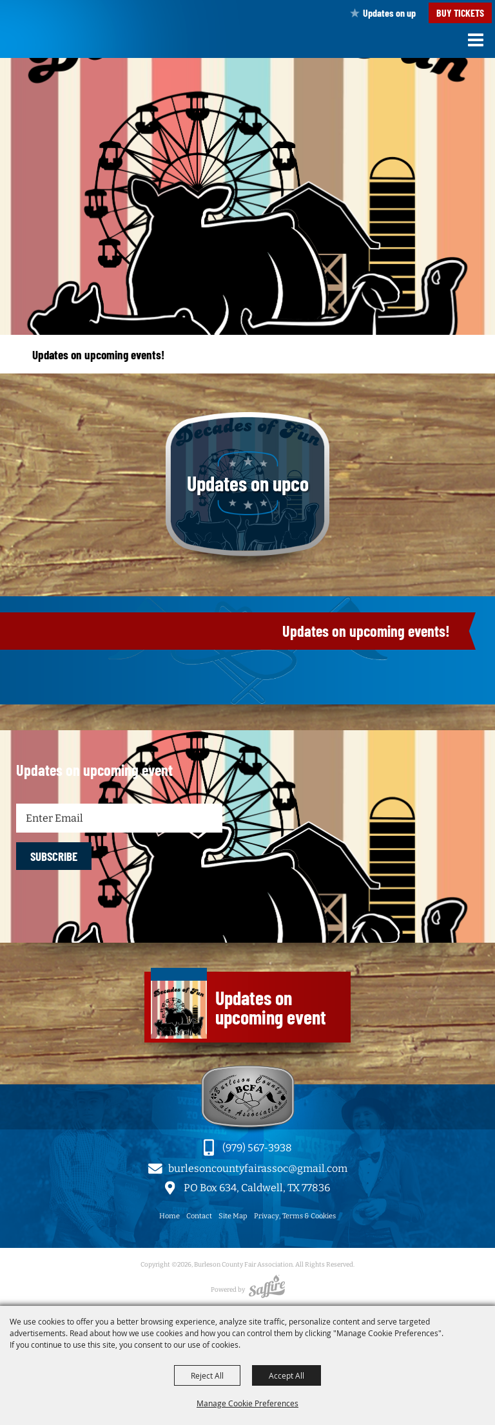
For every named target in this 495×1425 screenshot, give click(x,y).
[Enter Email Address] (119, 818)
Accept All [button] (286, 1375)
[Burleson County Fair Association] (34, 41)
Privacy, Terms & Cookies (295, 1216)
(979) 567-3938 (257, 1148)
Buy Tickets (460, 12)
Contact (199, 1216)
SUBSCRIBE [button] (53, 856)
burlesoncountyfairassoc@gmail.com (257, 1168)
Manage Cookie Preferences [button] (247, 1403)
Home (169, 1216)
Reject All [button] (207, 1375)
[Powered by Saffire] (267, 1290)
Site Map (233, 1216)
